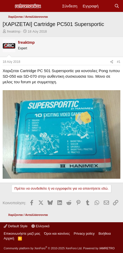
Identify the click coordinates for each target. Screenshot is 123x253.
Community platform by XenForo (43, 248)
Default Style (15, 226)
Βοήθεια (104, 233)
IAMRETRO (107, 248)
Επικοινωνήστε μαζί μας (22, 233)
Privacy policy (84, 233)
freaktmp (14, 31)
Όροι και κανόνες (57, 233)
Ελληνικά (40, 226)
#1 (118, 62)
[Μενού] (7, 6)
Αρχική (9, 238)
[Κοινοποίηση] (111, 62)
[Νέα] (106, 6)
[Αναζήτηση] (117, 6)
